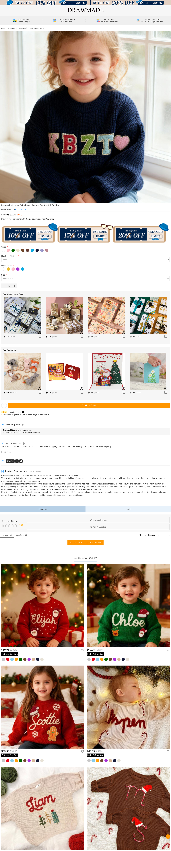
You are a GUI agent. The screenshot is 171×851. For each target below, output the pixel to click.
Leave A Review (98, 520)
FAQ (128, 508)
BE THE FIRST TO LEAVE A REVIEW (86, 543)
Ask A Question (98, 527)
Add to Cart (88, 405)
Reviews (43, 508)
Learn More (6, 452)
